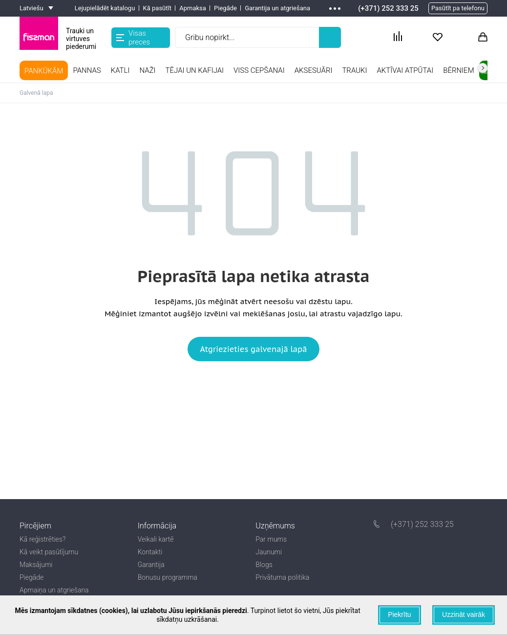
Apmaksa (192, 8)
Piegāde (225, 8)
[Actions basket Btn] (482, 37)
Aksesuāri (314, 70)
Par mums (271, 539)
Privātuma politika (282, 577)
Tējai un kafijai (195, 70)
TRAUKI (354, 70)
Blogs (263, 565)
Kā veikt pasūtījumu (49, 552)
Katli (120, 70)
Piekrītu (399, 614)
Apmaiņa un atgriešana (54, 590)
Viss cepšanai (259, 70)
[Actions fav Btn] (438, 37)
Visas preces (133, 37)
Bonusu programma (167, 577)
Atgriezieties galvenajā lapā (253, 349)
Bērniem (458, 70)
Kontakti (150, 552)
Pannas (87, 70)
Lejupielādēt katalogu (105, 8)
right (482, 68)
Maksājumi (36, 565)
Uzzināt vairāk (463, 614)
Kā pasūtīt (157, 8)
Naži (147, 70)
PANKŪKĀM (43, 70)
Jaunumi (268, 552)
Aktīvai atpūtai (405, 70)
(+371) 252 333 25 (388, 8)
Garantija (151, 565)
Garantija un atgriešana (277, 8)
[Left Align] (330, 37)
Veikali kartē (156, 539)
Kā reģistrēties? (42, 539)
